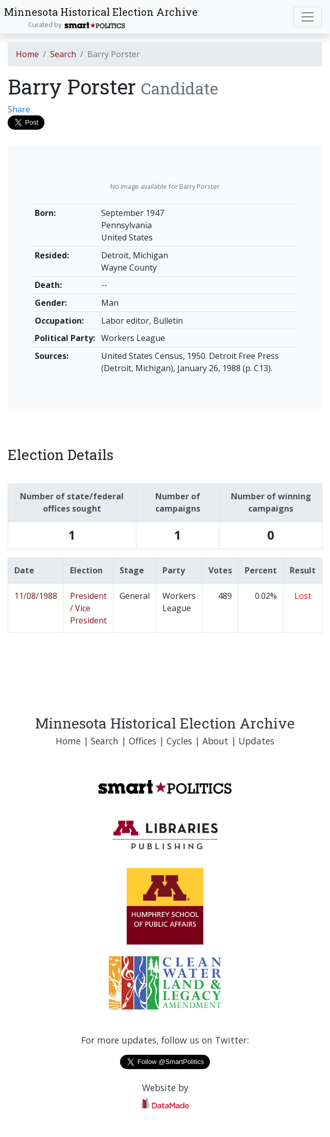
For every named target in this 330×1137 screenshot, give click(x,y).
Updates (256, 741)
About (215, 741)
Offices (142, 741)
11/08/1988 (35, 595)
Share (19, 109)
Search (63, 54)
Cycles (179, 741)
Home (27, 54)
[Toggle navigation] (307, 17)
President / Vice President (88, 608)
